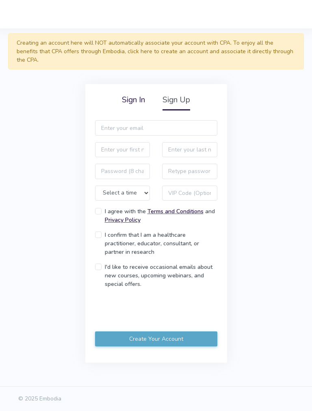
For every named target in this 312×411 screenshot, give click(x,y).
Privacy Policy (123, 220)
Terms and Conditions (175, 211)
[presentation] (157, 311)
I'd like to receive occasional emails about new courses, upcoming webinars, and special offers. (158, 275)
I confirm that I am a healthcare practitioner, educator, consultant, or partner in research (152, 243)
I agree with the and (160, 216)
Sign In (133, 99)
